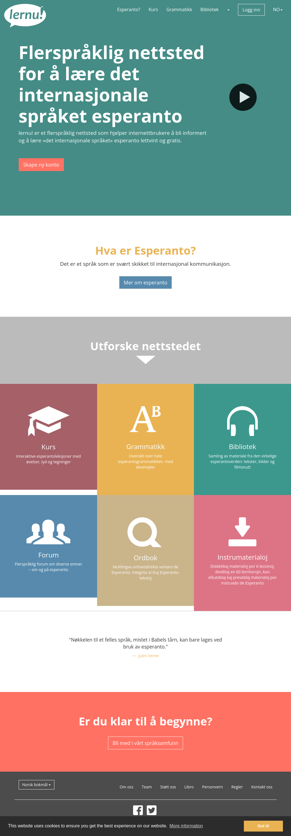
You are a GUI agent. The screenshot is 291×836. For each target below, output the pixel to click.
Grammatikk (179, 9)
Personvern (212, 786)
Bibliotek (209, 9)
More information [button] (186, 825)
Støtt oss (168, 786)
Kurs (153, 9)
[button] (228, 9)
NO (278, 9)
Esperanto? (128, 9)
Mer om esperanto (145, 282)
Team (147, 786)
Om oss (126, 786)
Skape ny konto (41, 164)
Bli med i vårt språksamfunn (145, 743)
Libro (189, 786)
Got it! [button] (263, 826)
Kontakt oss (261, 786)
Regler (237, 786)
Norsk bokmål (36, 784)
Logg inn (251, 10)
